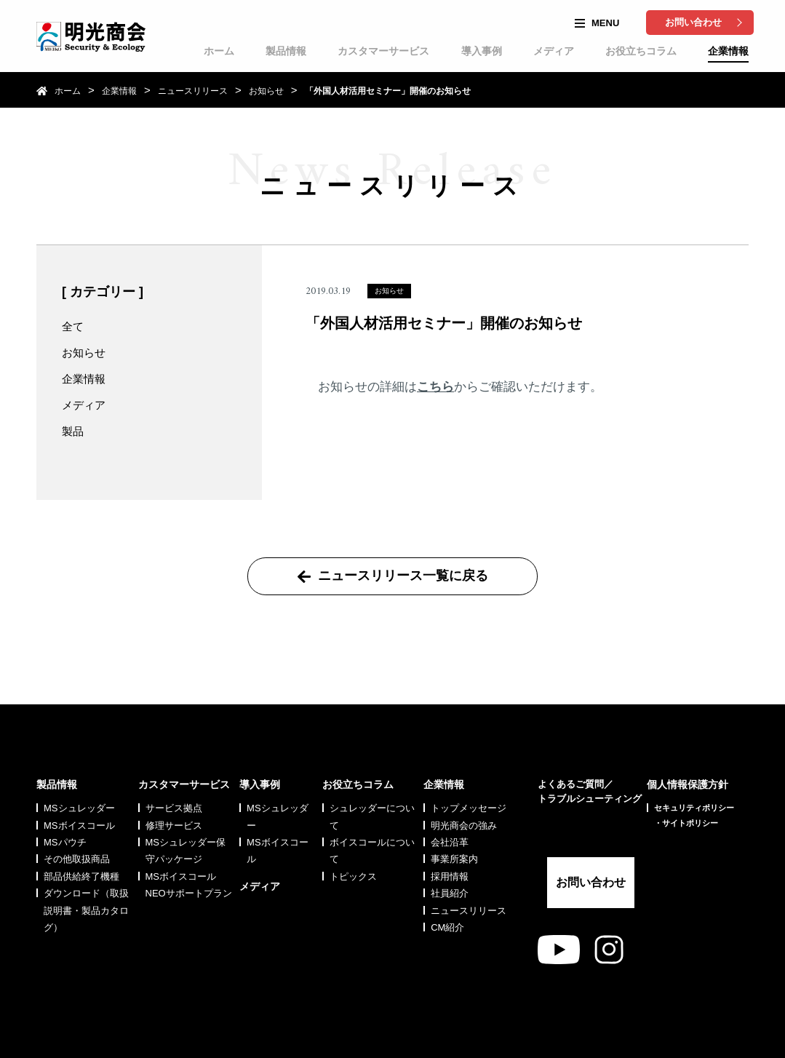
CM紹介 (447, 891)
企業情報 (728, 51)
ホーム (219, 51)
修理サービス (174, 789)
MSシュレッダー (79, 772)
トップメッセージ (468, 772)
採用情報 (450, 840)
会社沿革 (450, 806)
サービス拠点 (174, 772)
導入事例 (481, 51)
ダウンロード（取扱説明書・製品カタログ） (86, 874)
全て (73, 326)
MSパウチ (65, 806)
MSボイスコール (79, 789)
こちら (435, 387)
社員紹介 (450, 857)
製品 (73, 431)
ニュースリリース (193, 91)
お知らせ (266, 91)
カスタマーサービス (383, 51)
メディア (553, 51)
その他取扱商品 (77, 823)
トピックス (353, 840)
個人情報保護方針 (687, 749)
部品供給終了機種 (81, 840)
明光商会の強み (464, 789)
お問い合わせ (693, 22)
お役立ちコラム (641, 51)
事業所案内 (454, 823)
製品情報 (286, 51)
